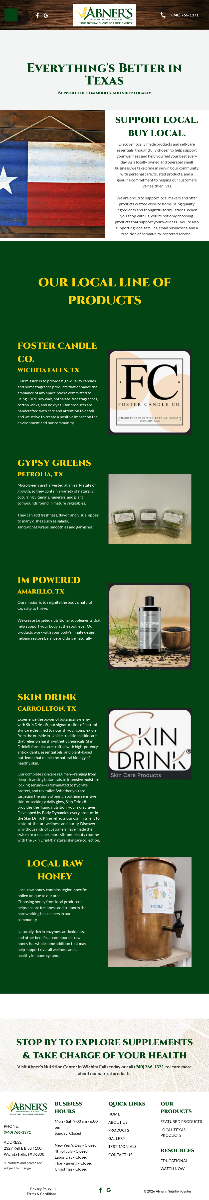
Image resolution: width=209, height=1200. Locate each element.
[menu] (10, 14)
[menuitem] (130, 1115)
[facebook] (37, 16)
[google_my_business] (45, 16)
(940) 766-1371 (149, 1066)
